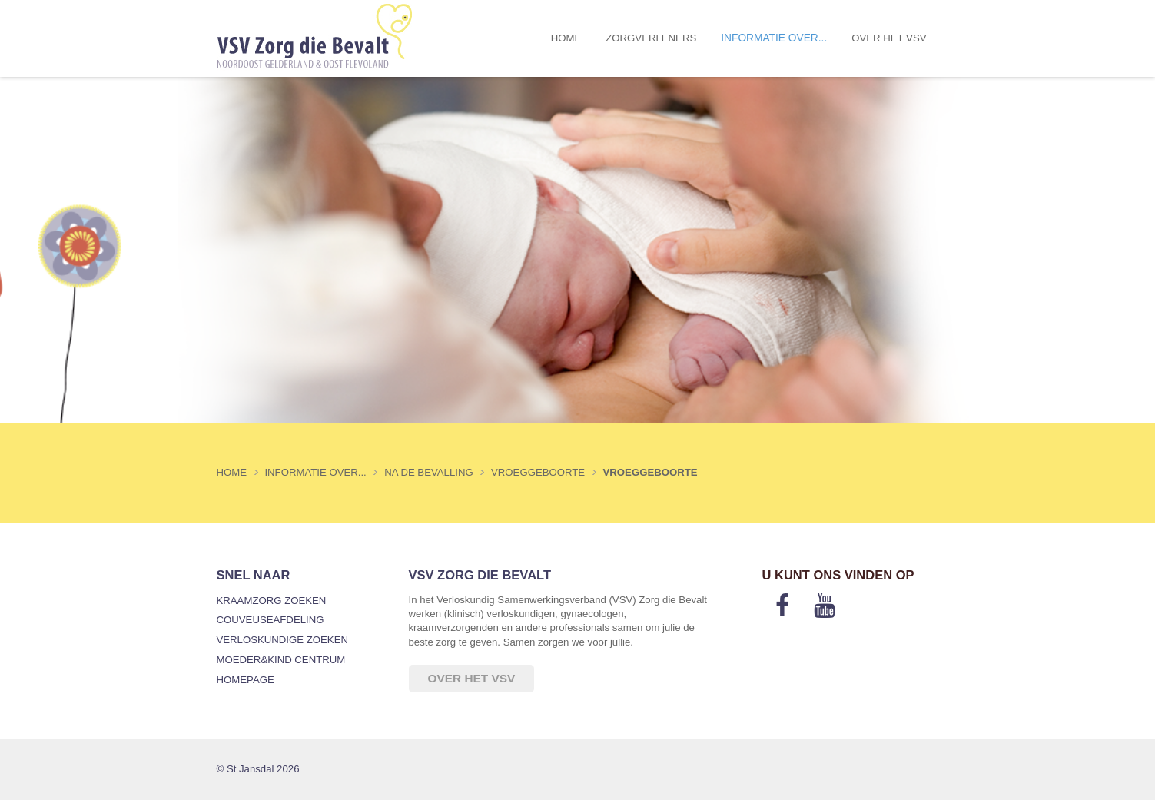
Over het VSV (888, 38)
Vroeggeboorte (650, 472)
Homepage (245, 679)
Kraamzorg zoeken (272, 600)
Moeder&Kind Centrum (281, 660)
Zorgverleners (651, 38)
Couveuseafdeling (270, 620)
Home (566, 38)
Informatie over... (774, 38)
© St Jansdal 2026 (258, 769)
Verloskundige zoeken (282, 640)
